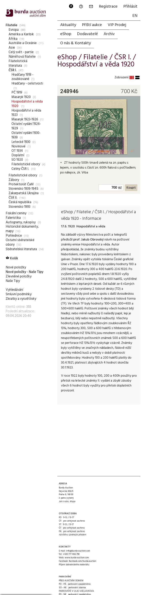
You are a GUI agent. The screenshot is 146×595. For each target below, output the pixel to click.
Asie (12, 47)
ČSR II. (13, 198)
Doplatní (17, 155)
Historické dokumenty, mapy (22, 229)
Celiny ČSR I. (20, 169)
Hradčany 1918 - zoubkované (22, 77)
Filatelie (11, 25)
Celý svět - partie (21, 52)
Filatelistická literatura (18, 63)
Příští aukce (92, 25)
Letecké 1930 (20, 142)
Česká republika (20, 202)
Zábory (14, 180)
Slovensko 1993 (19, 207)
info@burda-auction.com (78, 551)
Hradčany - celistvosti (27, 83)
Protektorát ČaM (21, 184)
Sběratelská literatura (21, 249)
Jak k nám (63, 501)
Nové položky (16, 267)
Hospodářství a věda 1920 (27, 104)
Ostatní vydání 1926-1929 (26, 126)
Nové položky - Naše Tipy (24, 272)
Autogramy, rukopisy (21, 222)
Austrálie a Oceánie (23, 43)
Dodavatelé (87, 34)
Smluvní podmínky (19, 294)
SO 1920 (17, 160)
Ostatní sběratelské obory (20, 242)
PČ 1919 (16, 92)
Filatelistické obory (25, 164)
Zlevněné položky (19, 276)
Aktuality (68, 25)
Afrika (13, 39)
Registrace (108, 6)
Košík (12, 258)
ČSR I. (13, 70)
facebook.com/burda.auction (82, 561)
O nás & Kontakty (75, 43)
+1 (132, 151)
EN (134, 16)
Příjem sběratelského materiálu (74, 565)
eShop (65, 34)
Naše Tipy (13, 281)
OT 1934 (17, 151)
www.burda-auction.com (77, 558)
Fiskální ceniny (16, 213)
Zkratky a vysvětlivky (21, 299)
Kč (120, 188)
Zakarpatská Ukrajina (23, 193)
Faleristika (13, 218)
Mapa (72, 501)
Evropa (14, 30)
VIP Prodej (117, 25)
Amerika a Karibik (21, 34)
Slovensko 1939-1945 (23, 188)
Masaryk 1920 (21, 97)
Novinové (18, 146)
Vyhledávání (14, 290)
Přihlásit (130, 6)
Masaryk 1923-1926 (24, 119)
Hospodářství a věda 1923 (26, 113)
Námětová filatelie (22, 56)
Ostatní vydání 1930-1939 (26, 135)
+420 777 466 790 (71, 554)
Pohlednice (14, 235)
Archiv (109, 34)
